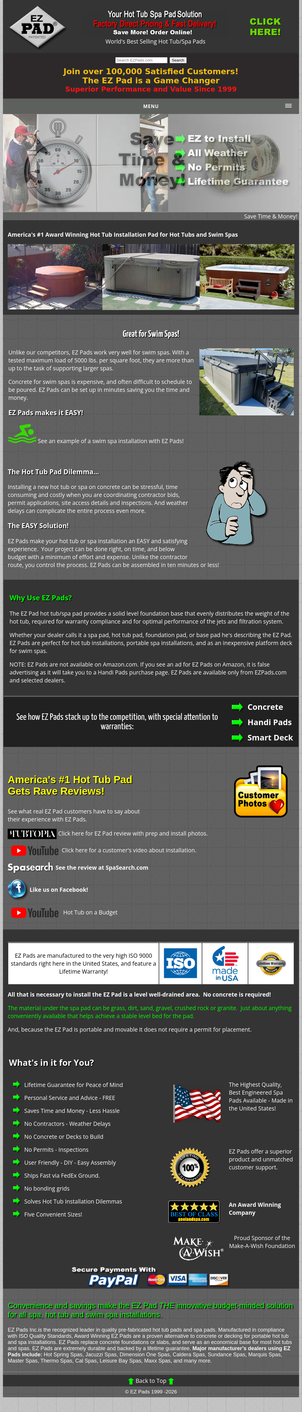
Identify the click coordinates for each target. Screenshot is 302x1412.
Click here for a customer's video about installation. (102, 850)
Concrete (265, 706)
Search (178, 60)
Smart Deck (270, 737)
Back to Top (151, 1381)
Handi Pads (269, 722)
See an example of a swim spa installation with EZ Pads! (95, 441)
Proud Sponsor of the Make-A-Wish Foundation (262, 1242)
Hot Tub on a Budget (62, 912)
